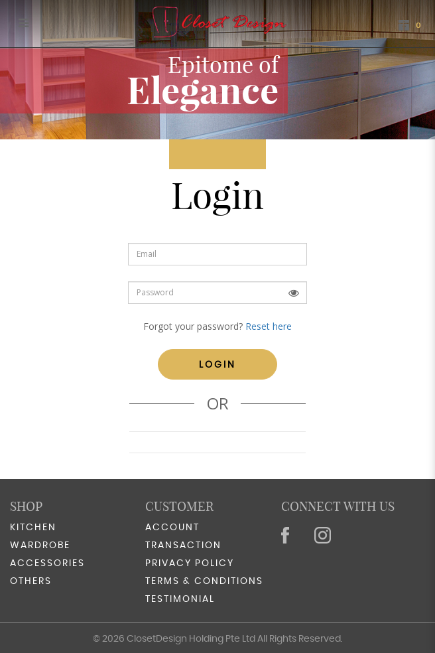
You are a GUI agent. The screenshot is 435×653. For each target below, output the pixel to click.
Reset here (268, 326)
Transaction (183, 545)
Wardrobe (40, 545)
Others (31, 581)
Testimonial (180, 599)
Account (172, 527)
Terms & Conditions (204, 581)
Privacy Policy (189, 563)
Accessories (47, 563)
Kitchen (33, 527)
